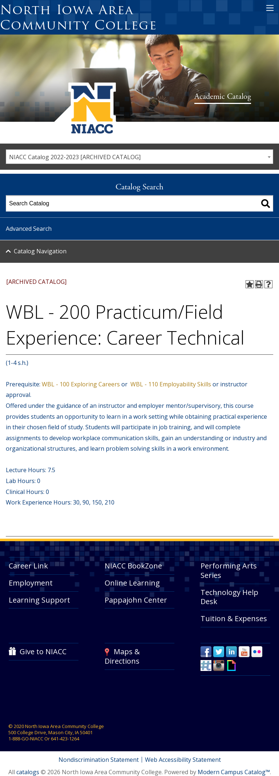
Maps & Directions (122, 656)
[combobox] (139, 156)
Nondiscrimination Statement (98, 760)
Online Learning (132, 583)
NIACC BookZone (133, 566)
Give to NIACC (43, 651)
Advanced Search (29, 229)
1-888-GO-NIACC (25, 738)
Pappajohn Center (136, 600)
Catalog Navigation (40, 251)
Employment (31, 583)
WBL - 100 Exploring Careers (80, 384)
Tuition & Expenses (234, 618)
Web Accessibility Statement (183, 760)
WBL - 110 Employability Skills (170, 384)
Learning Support (39, 600)
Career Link (28, 566)
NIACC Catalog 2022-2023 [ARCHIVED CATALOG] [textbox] (75, 157)
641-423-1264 (65, 738)
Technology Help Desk (229, 597)
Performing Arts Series (229, 570)
